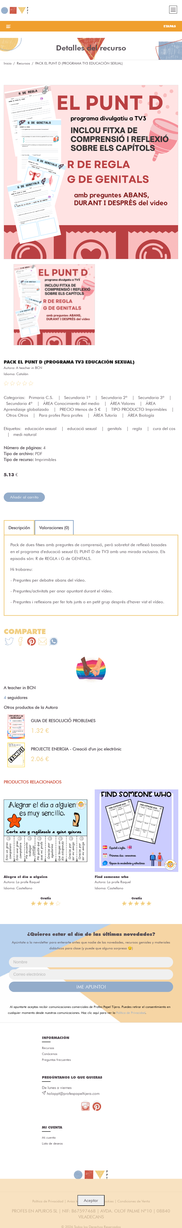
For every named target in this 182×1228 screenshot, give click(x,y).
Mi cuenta (48, 1137)
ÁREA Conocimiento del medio (72, 403)
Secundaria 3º (151, 397)
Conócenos (49, 1054)
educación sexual (41, 428)
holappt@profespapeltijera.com (73, 1093)
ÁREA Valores (123, 403)
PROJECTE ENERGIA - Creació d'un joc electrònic (76, 749)
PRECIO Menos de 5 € (81, 409)
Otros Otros (17, 415)
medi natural (24, 434)
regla (137, 428)
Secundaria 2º (114, 397)
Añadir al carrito (24, 497)
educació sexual (82, 428)
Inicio (8, 63)
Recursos (23, 63)
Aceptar (91, 1200)
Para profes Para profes (61, 415)
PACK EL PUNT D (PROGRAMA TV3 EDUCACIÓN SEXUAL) (69, 362)
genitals (115, 428)
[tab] (19, 527)
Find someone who (111, 877)
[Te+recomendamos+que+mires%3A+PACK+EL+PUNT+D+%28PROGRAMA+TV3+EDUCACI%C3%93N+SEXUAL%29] (20, 642)
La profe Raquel (28, 882)
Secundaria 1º (77, 397)
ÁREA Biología (141, 415)
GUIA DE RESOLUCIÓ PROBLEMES (63, 720)
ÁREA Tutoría (105, 415)
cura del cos (164, 428)
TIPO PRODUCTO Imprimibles (139, 409)
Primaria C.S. (42, 397)
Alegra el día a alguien (25, 877)
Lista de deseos (52, 1143)
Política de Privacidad (130, 1013)
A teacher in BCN (29, 368)
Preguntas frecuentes (56, 1060)
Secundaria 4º (20, 403)
